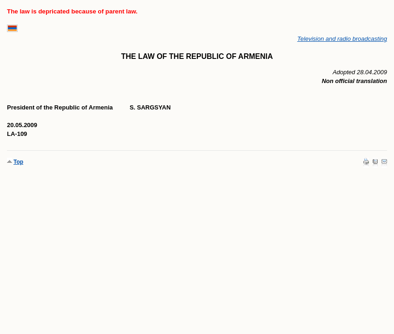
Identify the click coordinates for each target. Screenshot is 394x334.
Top (18, 162)
